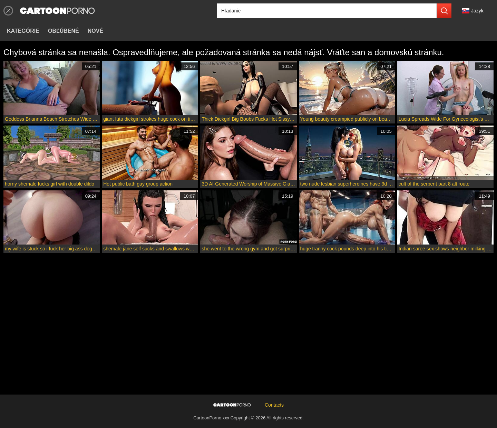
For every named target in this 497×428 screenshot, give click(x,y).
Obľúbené (63, 31)
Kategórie (23, 31)
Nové (95, 31)
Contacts (274, 405)
